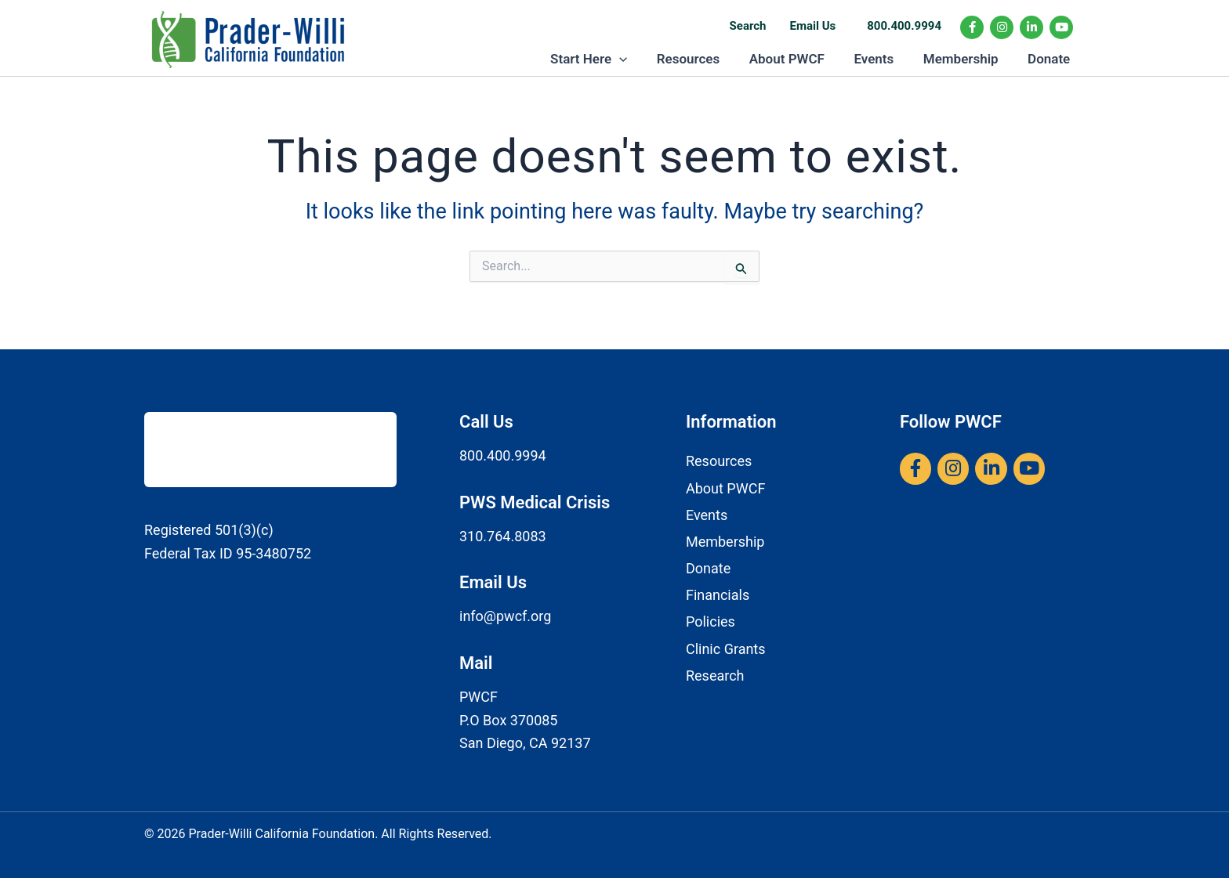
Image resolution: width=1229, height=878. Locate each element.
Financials (717, 595)
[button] (634, 63)
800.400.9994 (904, 26)
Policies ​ (712, 622)
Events (881, 63)
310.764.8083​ (502, 536)
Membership (964, 63)
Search (748, 26)
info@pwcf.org (505, 617)
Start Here (603, 63)
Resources (700, 63)
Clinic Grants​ (726, 649)
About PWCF (796, 63)
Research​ (715, 675)
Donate (1050, 63)
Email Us (813, 26)
